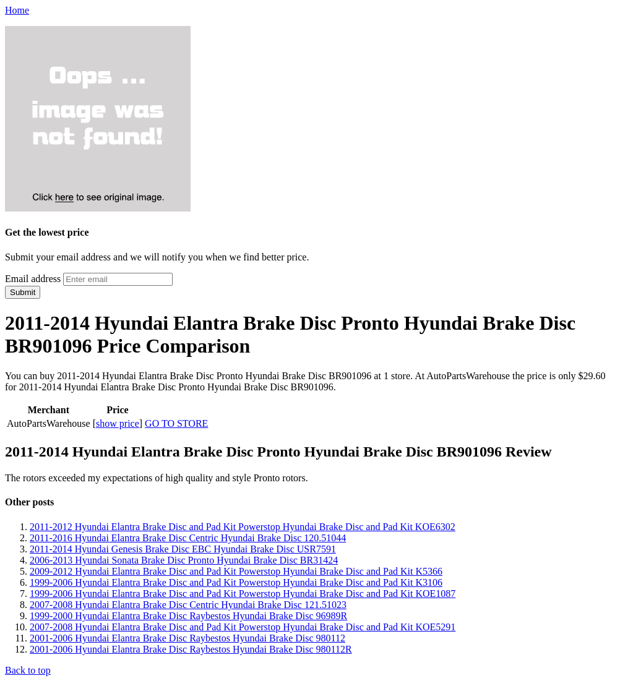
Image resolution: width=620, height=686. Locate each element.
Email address (33, 278)
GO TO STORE (176, 423)
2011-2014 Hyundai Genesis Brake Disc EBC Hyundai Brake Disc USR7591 (183, 549)
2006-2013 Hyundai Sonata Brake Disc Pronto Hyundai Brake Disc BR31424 (184, 560)
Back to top (28, 670)
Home (17, 10)
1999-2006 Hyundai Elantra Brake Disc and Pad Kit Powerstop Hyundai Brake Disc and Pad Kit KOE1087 (242, 593)
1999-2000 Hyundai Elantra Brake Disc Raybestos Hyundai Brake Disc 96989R (188, 616)
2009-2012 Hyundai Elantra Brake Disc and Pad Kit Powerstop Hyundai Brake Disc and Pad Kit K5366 (236, 571)
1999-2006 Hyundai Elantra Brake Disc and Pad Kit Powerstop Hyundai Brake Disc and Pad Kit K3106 (236, 582)
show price (117, 423)
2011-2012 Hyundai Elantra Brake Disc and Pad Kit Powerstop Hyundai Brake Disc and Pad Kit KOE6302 (242, 526)
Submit (22, 292)
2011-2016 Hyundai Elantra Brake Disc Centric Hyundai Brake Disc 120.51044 (188, 538)
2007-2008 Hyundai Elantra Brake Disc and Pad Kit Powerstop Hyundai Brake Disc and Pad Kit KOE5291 (242, 627)
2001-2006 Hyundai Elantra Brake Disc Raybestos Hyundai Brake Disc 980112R (191, 649)
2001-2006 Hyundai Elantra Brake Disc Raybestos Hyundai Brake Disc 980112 (187, 638)
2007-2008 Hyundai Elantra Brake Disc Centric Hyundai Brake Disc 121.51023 (188, 604)
